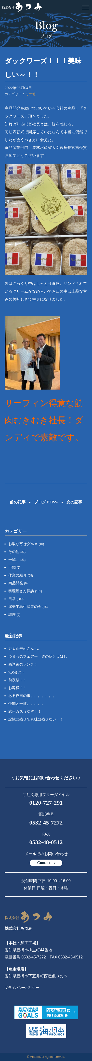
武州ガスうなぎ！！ (24, 711)
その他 (30, 94)
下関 (14, 567)
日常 (16, 599)
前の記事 (18, 502)
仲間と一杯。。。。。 (26, 703)
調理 (14, 614)
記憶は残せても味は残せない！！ (36, 719)
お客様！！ (17, 688)
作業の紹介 (20, 575)
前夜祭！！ (17, 680)
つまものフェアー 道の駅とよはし (37, 656)
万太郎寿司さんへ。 (24, 648)
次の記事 (74, 502)
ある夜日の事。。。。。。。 (32, 696)
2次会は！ (16, 672)
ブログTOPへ (46, 502)
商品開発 (18, 583)
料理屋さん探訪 (25, 591)
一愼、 (17, 559)
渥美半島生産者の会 (28, 606)
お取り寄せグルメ (26, 544)
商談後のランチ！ (23, 664)
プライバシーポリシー (22, 988)
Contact (43, 863)
